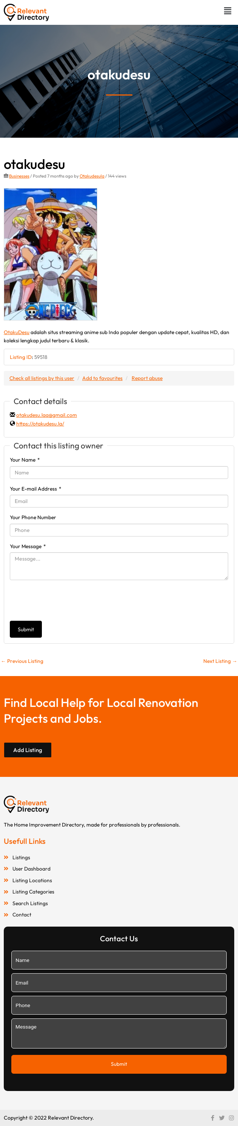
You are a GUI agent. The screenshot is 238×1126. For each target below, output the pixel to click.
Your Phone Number (33, 517)
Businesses (19, 176)
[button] (227, 11)
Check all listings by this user (41, 378)
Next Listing (220, 661)
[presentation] (67, 600)
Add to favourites (102, 378)
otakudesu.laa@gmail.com (46, 415)
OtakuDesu (16, 332)
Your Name (25, 459)
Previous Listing (22, 661)
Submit (26, 629)
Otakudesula (92, 176)
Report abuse (147, 378)
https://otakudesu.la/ (40, 423)
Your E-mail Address (35, 488)
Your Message (28, 546)
